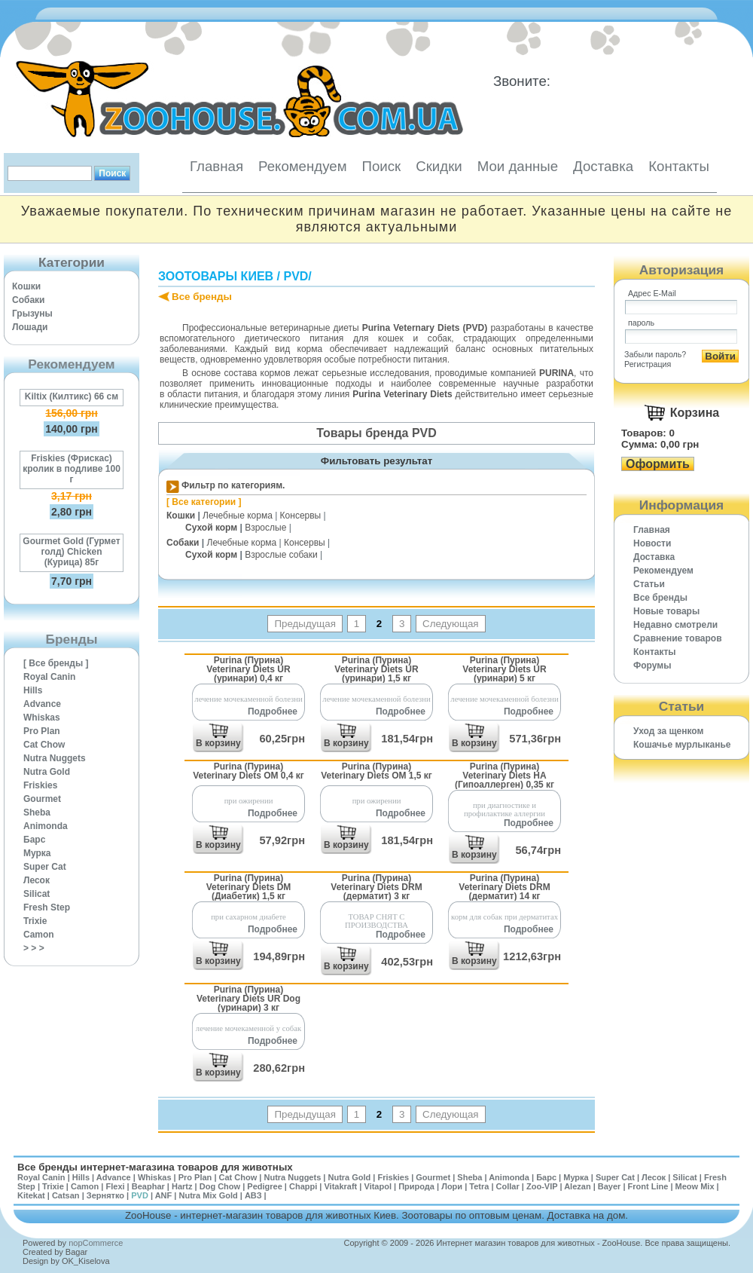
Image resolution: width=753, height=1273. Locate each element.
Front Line (648, 1186)
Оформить (658, 463)
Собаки (28, 300)
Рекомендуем (302, 166)
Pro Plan (41, 731)
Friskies (40, 785)
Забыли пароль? (655, 354)
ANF (163, 1195)
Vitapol (378, 1186)
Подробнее (272, 711)
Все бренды (202, 296)
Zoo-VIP (541, 1186)
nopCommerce (96, 1242)
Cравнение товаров (677, 638)
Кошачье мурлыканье (682, 744)
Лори (451, 1186)
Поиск (381, 166)
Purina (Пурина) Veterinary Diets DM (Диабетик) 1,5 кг (248, 887)
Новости (652, 543)
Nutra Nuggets (54, 758)
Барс (34, 839)
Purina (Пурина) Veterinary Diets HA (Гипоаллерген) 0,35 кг (504, 775)
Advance (42, 704)
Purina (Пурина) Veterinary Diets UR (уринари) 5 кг (504, 669)
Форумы (652, 665)
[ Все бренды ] (56, 663)
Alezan (577, 1186)
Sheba (36, 812)
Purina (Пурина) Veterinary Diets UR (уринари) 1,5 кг (376, 669)
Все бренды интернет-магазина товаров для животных (155, 1167)
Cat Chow (44, 744)
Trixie (35, 921)
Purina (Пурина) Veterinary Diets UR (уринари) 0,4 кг (248, 669)
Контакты (678, 166)
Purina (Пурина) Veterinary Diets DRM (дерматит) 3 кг (376, 887)
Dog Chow (220, 1186)
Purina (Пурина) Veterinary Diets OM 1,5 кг (376, 771)
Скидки (439, 166)
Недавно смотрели (675, 625)
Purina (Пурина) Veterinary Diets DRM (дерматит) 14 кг (504, 887)
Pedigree (264, 1186)
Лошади (29, 327)
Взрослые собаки (281, 554)
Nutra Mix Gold (207, 1195)
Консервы (301, 515)
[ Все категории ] (204, 502)
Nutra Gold (46, 772)
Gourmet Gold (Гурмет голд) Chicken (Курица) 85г (71, 552)
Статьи (649, 584)
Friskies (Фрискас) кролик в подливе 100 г (71, 469)
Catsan (66, 1195)
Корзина (694, 412)
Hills (32, 690)
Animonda (45, 826)
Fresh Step (46, 907)
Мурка (37, 853)
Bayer (609, 1186)
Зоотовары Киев (215, 276)
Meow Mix (695, 1186)
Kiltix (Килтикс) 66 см (71, 396)
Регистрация (647, 364)
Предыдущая (305, 623)
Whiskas (41, 717)
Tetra (479, 1186)
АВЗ (253, 1195)
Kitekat (31, 1195)
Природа (416, 1186)
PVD (295, 276)
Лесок (36, 880)
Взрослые (265, 527)
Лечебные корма (238, 515)
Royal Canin (49, 677)
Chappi (303, 1186)
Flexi (114, 1186)
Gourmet (42, 799)
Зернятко (105, 1195)
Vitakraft (340, 1186)
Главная (216, 166)
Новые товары (666, 611)
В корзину (218, 743)
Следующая (450, 623)
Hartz (182, 1186)
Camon (38, 934)
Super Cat (44, 866)
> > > (33, 948)
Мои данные (517, 166)
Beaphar (148, 1186)
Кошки (26, 286)
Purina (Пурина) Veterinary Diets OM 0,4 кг (248, 771)
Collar (508, 1186)
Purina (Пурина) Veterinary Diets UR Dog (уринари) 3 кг (248, 998)
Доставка (603, 166)
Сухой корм (211, 527)
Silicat (36, 894)
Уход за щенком (668, 731)
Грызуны (32, 313)
